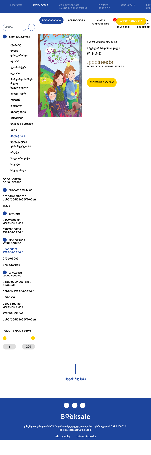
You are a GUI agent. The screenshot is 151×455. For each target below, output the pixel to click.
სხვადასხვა (18, 170)
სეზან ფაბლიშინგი (18, 53)
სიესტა (15, 164)
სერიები (14, 213)
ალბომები (11, 258)
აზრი (13, 130)
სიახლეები (128, 5)
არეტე (14, 152)
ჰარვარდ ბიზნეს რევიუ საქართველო (21, 83)
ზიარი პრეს (18, 93)
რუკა (6, 205)
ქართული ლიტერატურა (12, 274)
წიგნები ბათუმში (21, 124)
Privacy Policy (62, 436)
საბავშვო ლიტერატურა (13, 251)
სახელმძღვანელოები (19, 319)
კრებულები (11, 264)
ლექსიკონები (13, 313)
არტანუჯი (16, 117)
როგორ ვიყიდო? (104, 6)
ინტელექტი (18, 112)
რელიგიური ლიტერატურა (13, 231)
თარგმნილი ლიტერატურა (14, 241)
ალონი (15, 73)
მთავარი (16, 5)
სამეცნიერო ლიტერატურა (13, 305)
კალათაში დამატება (102, 82)
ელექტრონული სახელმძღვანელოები (73, 6)
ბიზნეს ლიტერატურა (18, 291)
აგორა (14, 61)
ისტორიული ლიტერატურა (13, 221)
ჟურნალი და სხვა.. (21, 190)
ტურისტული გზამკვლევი (12, 181)
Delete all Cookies (86, 436)
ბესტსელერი (76, 20)
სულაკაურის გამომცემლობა (20, 144)
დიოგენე (16, 105)
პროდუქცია (40, 5)
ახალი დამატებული (100, 22)
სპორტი (9, 297)
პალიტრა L (17, 136)
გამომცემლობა (19, 36)
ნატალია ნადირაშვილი (103, 48)
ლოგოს (15, 99)
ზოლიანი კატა (20, 158)
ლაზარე (15, 45)
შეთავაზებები (51, 20)
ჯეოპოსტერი (18, 67)
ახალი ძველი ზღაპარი (102, 42)
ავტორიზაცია (131, 21)
